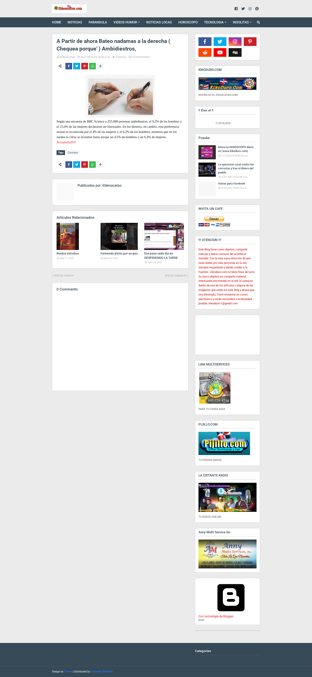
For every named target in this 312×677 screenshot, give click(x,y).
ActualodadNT (66, 142)
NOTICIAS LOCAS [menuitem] (159, 22)
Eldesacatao (67, 57)
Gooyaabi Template (102, 671)
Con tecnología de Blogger (230, 614)
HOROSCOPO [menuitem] (188, 22)
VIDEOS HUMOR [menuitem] (125, 22)
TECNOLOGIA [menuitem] (214, 22)
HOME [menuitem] (56, 22)
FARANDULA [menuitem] (98, 22)
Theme (68, 671)
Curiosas (120, 57)
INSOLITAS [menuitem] (241, 22)
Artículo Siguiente (175, 274)
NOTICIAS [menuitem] (75, 22)
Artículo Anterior (64, 274)
